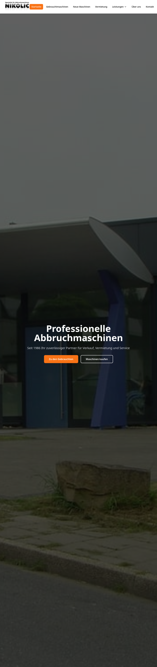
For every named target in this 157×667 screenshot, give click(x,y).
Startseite (36, 6)
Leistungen (119, 6)
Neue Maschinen (81, 6)
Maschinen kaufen (97, 359)
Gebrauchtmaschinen (57, 6)
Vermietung (101, 6)
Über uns (136, 6)
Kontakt (150, 6)
